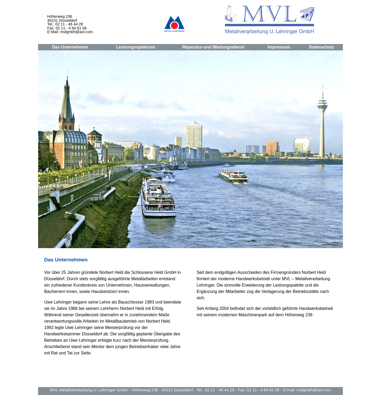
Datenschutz (321, 47)
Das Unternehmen (70, 47)
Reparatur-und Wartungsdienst (213, 47)
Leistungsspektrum (135, 47)
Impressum (278, 47)
